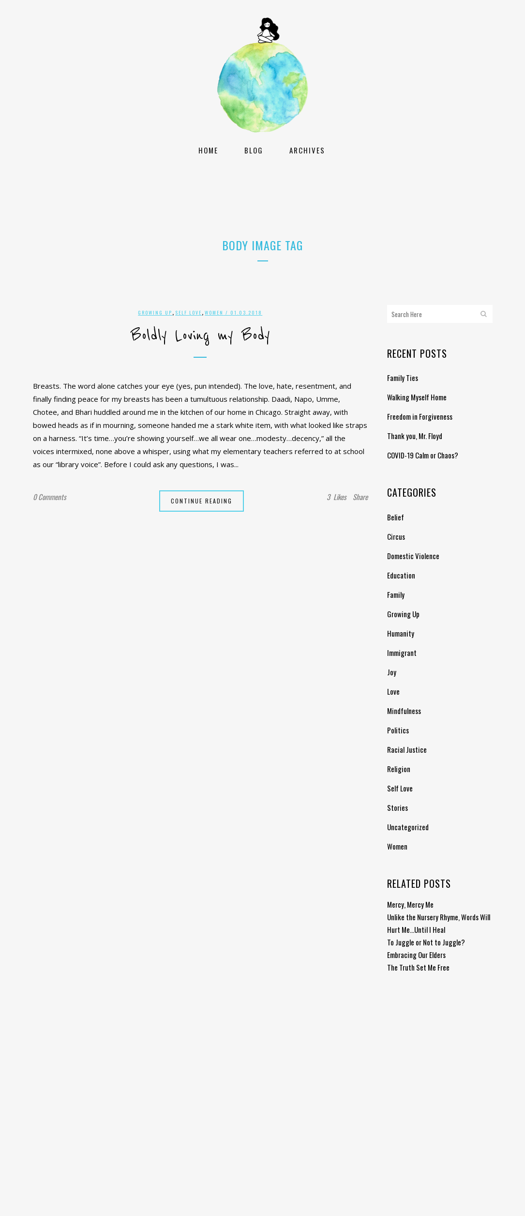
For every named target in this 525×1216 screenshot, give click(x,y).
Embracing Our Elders (416, 954)
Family (396, 594)
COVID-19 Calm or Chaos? (422, 455)
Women (214, 312)
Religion (398, 768)
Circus (396, 536)
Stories (397, 807)
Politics (398, 730)
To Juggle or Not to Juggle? (426, 942)
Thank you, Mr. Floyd (414, 435)
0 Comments (49, 496)
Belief (395, 517)
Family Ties (402, 377)
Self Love (188, 312)
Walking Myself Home (417, 397)
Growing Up (155, 312)
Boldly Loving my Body (200, 336)
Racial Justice (407, 749)
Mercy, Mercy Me (410, 904)
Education (401, 575)
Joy (391, 672)
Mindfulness (404, 710)
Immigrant (402, 652)
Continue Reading (201, 501)
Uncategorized (408, 826)
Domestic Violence (413, 555)
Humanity (400, 633)
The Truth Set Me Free (418, 967)
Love (393, 691)
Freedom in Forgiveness (419, 416)
